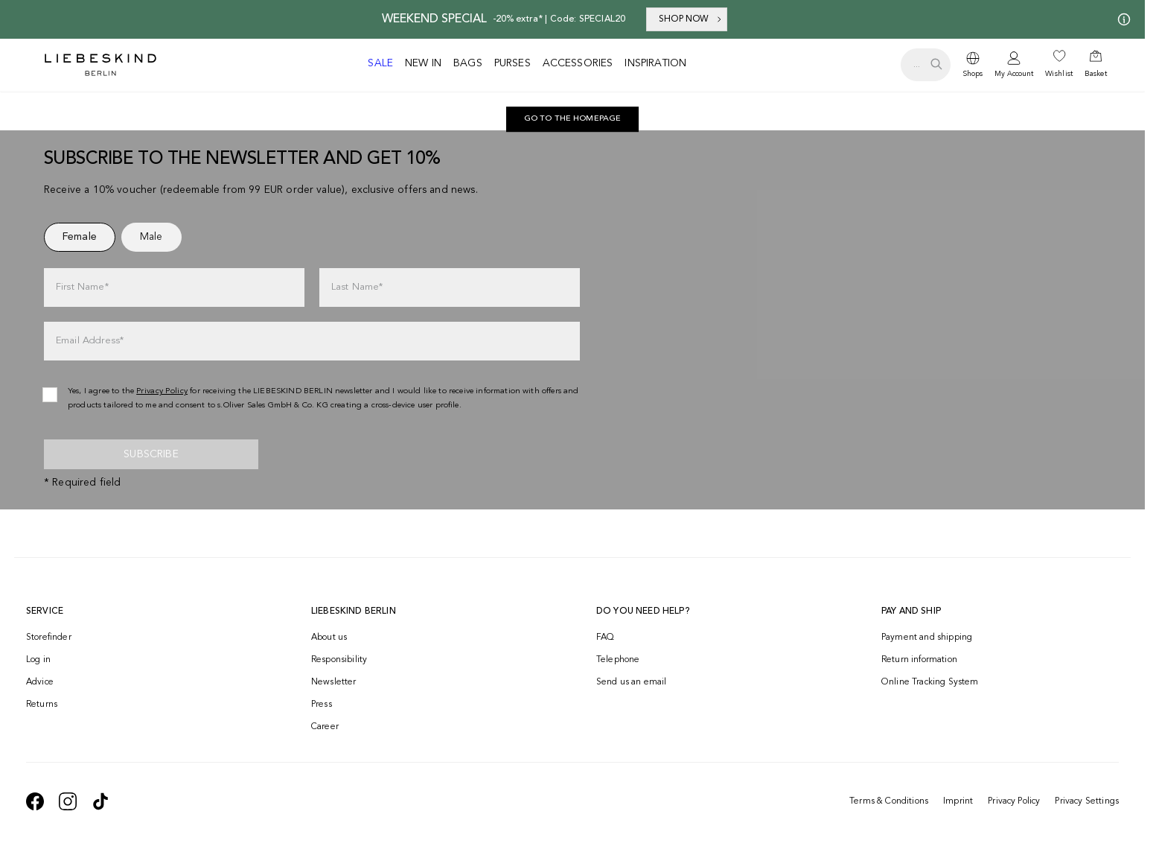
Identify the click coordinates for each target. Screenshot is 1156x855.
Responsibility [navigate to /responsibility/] (339, 659)
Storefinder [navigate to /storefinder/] (48, 637)
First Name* (82, 287)
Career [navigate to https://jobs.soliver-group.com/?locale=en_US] (325, 726)
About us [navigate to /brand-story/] (329, 637)
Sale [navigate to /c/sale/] (380, 63)
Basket (1096, 73)
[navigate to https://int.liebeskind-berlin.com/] (572, 119)
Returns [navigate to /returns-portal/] (41, 704)
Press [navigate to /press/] (321, 704)
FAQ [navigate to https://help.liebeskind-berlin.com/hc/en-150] (605, 637)
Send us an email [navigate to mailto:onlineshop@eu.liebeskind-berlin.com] (631, 682)
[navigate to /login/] (1013, 65)
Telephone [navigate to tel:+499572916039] (617, 659)
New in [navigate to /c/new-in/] (423, 63)
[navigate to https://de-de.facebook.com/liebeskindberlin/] (35, 801)
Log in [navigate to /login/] (38, 659)
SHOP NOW (691, 19)
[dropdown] (972, 64)
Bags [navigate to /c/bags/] (467, 63)
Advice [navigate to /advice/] (40, 682)
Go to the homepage (573, 119)
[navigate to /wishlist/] (1059, 64)
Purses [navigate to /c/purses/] (512, 63)
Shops (972, 73)
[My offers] (1121, 19)
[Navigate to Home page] (100, 65)
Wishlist (1059, 73)
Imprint (958, 801)
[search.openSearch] (926, 64)
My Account (1013, 73)
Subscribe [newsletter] (151, 454)
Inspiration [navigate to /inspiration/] (655, 63)
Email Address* (90, 341)
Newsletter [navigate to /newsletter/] (334, 682)
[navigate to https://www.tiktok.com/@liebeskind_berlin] (100, 801)
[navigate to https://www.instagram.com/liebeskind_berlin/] (68, 801)
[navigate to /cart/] (1096, 64)
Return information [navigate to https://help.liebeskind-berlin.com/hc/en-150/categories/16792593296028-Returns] (919, 659)
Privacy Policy (1014, 801)
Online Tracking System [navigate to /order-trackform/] (930, 682)
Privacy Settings (1087, 801)
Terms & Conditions (888, 801)
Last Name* (357, 287)
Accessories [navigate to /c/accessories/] (578, 63)
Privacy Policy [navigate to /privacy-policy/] (162, 391)
